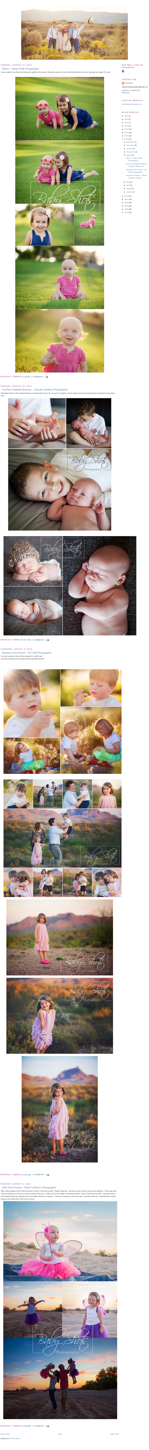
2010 (126, 202)
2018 (126, 123)
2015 (126, 132)
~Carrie (129, 83)
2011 (126, 199)
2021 (126, 116)
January (129, 192)
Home (60, 1434)
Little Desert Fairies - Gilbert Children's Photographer (29, 1187)
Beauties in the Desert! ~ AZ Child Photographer (26, 653)
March (129, 188)
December (130, 142)
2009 (126, 206)
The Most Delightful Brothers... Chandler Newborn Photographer (35, 389)
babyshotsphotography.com (132, 104)
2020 (126, 119)
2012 (126, 196)
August (129, 155)
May (128, 182)
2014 (126, 136)
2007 (126, 212)
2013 (126, 139)
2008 (126, 209)
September (130, 152)
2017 (126, 126)
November (130, 145)
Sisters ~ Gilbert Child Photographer (20, 69)
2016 (126, 129)
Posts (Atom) (15, 1438)
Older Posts (114, 1434)
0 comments (37, 377)
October (129, 149)
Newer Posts (5, 1434)
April (128, 185)
